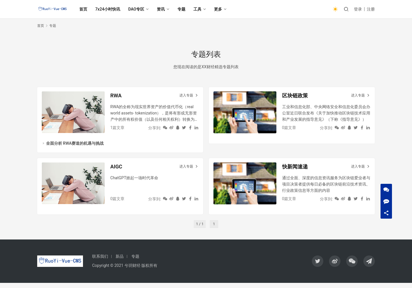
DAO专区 (140, 9)
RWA (118, 96)
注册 (371, 9)
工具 (201, 9)
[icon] (317, 266)
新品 (120, 261)
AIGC (118, 170)
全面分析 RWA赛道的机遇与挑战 (76, 144)
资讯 (165, 9)
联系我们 (100, 261)
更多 (222, 9)
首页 (87, 9)
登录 (358, 9)
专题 (185, 9)
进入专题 (187, 97)
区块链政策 (297, 96)
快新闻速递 (297, 170)
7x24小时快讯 (111, 9)
